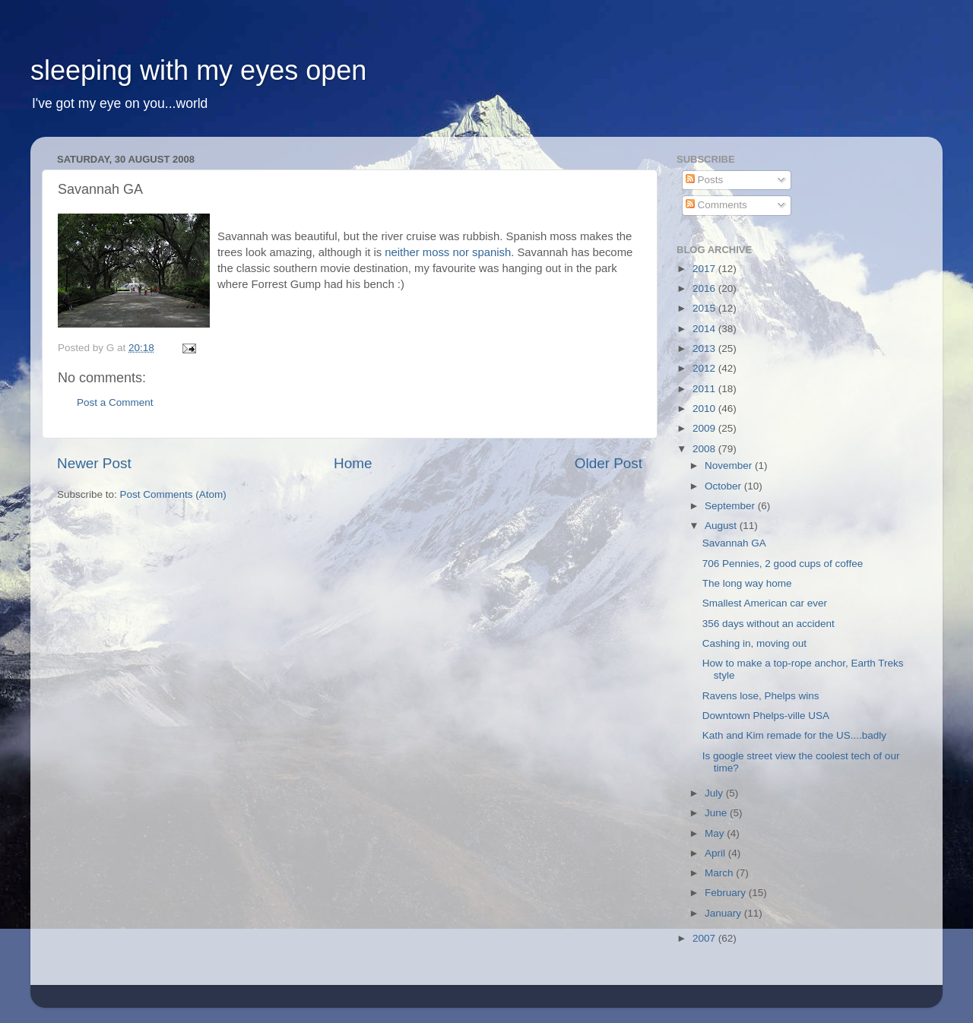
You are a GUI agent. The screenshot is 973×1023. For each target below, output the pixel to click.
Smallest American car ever (764, 603)
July (715, 793)
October (724, 486)
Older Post (608, 463)
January (724, 913)
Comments (716, 205)
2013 (705, 348)
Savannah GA (734, 543)
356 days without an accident (768, 623)
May (716, 833)
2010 (705, 408)
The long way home (747, 583)
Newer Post (94, 463)
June (717, 813)
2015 (705, 308)
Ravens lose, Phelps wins (760, 696)
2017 (705, 268)
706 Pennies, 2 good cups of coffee (782, 563)
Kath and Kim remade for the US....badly (794, 735)
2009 (705, 428)
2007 (705, 938)
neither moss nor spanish (448, 252)
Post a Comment (115, 402)
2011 (705, 388)
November (730, 465)
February (727, 892)
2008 (705, 448)
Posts (705, 179)
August (722, 525)
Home (353, 463)
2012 (705, 368)
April (716, 853)
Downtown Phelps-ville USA (765, 715)
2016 (705, 288)
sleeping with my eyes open (198, 70)
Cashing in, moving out (754, 643)
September (731, 506)
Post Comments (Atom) (173, 494)
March (720, 873)
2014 (705, 328)
